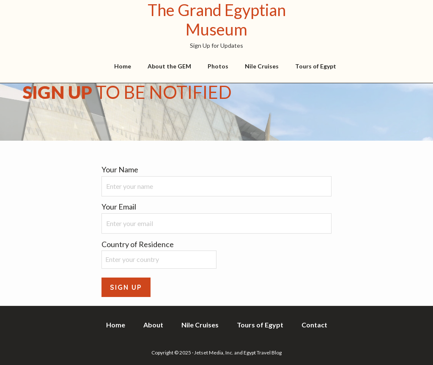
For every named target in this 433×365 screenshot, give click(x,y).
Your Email (118, 206)
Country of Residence (137, 244)
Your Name (119, 169)
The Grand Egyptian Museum (217, 19)
